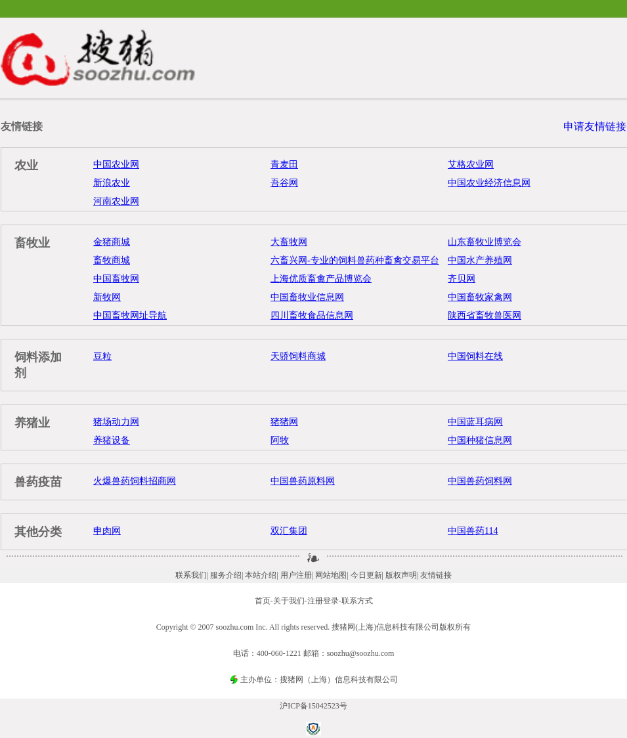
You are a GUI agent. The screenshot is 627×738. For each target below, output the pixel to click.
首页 (262, 600)
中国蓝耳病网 (475, 422)
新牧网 (107, 297)
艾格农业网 (471, 164)
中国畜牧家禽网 (480, 297)
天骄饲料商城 (298, 356)
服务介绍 (226, 575)
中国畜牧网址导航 (130, 315)
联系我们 (191, 575)
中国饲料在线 (475, 356)
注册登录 (323, 600)
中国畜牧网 (116, 279)
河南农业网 (116, 201)
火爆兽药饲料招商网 (134, 481)
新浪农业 (111, 183)
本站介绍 (260, 575)
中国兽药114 (473, 531)
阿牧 (279, 440)
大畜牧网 (288, 242)
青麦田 (284, 164)
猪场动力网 (116, 422)
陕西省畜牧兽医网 (484, 315)
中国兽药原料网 (302, 481)
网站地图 (331, 575)
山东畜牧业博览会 (484, 242)
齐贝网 (461, 279)
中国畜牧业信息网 (307, 297)
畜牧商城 (111, 260)
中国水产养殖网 (480, 260)
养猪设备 (111, 440)
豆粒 (102, 356)
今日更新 (366, 575)
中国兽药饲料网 (480, 481)
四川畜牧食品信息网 (311, 315)
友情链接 (436, 575)
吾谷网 (284, 183)
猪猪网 (284, 422)
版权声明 (401, 575)
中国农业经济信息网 (489, 183)
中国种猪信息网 (480, 440)
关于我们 (289, 600)
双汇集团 (288, 531)
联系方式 (357, 600)
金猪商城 (111, 242)
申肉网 (107, 531)
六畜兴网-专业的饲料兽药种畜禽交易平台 (354, 260)
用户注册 (296, 575)
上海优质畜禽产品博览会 (321, 279)
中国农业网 (116, 164)
